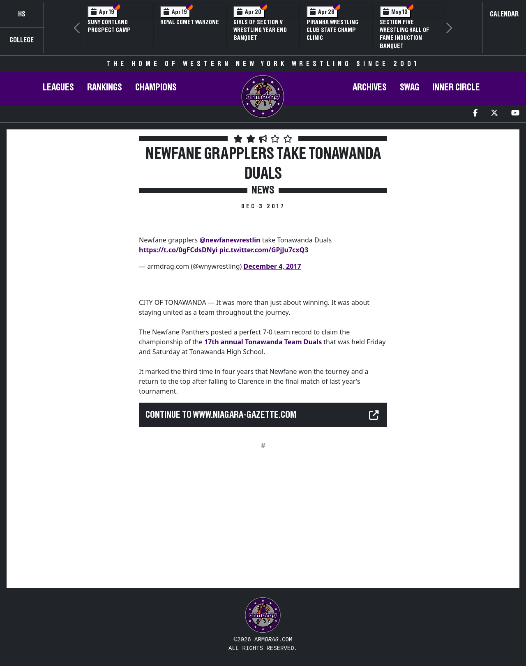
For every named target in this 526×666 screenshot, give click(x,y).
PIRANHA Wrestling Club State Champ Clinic (332, 30)
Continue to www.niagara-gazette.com (220, 415)
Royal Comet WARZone (189, 22)
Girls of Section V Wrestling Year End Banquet (260, 30)
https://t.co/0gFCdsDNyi (178, 249)
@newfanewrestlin (229, 239)
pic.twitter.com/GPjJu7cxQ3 (264, 249)
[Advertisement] (72, 279)
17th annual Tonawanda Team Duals (263, 341)
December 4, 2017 (272, 266)
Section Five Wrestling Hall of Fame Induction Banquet (404, 34)
